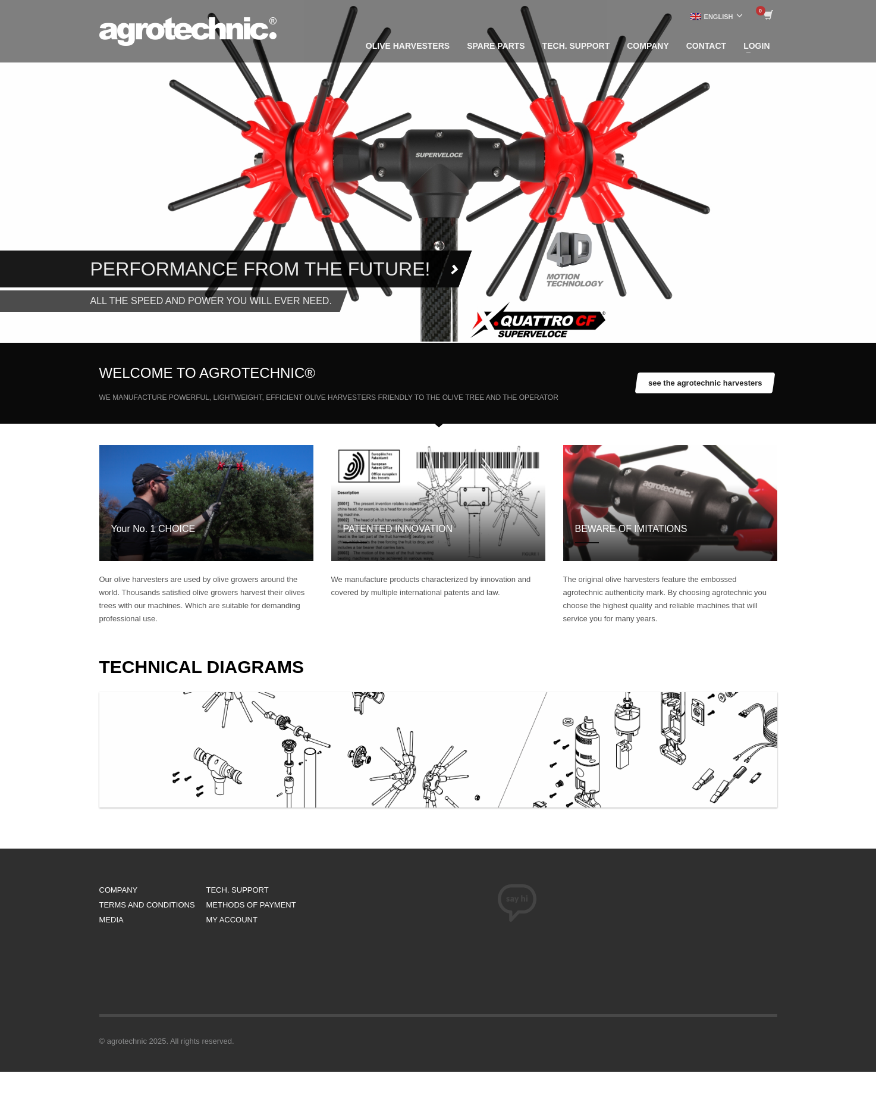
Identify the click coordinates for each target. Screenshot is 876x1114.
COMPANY (118, 889)
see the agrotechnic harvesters (705, 382)
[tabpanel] (438, 171)
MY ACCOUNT (232, 919)
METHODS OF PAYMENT (251, 904)
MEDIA (111, 919)
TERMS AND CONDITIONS (147, 904)
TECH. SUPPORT (237, 889)
